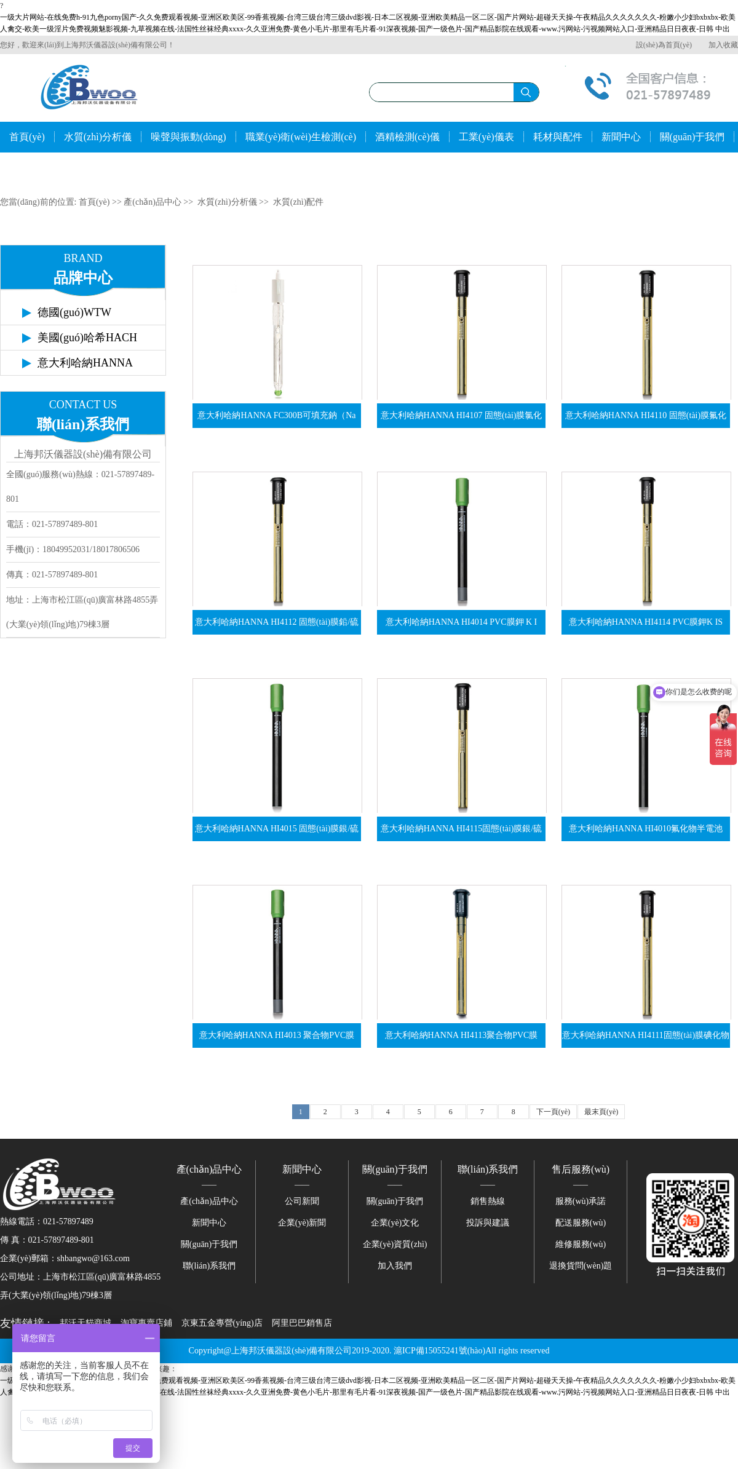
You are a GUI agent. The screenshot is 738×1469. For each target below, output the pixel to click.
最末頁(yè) (601, 1111)
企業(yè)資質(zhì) (395, 1244)
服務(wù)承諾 (580, 1201)
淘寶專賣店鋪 (146, 1323)
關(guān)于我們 (692, 137)
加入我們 (395, 1265)
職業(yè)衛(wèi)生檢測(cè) (300, 137)
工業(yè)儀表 (486, 137)
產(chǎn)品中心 (152, 202)
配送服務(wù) (580, 1222)
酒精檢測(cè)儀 (407, 137)
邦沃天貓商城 (85, 1323)
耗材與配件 (557, 137)
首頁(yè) (27, 137)
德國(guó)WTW (74, 312)
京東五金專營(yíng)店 (222, 1323)
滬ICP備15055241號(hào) (439, 1350)
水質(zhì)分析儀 (98, 137)
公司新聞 (302, 1201)
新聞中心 (621, 137)
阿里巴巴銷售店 (302, 1323)
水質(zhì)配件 (298, 202)
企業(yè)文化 (395, 1222)
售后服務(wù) (580, 1169)
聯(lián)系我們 (39, 167)
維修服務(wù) (580, 1244)
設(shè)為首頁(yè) (664, 45)
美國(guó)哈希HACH (87, 337)
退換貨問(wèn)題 (581, 1265)
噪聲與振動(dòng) (188, 137)
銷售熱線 (487, 1201)
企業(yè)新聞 (302, 1222)
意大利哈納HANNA (85, 363)
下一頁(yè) (553, 1111)
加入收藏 (723, 45)
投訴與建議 (487, 1222)
